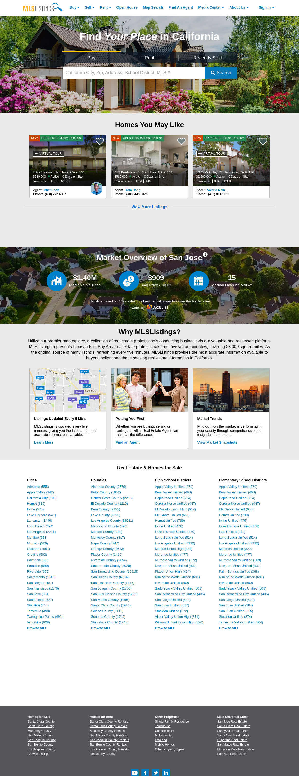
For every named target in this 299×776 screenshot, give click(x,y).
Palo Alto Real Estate (231, 754)
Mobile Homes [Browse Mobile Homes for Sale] (165, 744)
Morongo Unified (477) (171, 554)
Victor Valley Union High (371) (177, 617)
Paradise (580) (38, 566)
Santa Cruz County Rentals (108, 726)
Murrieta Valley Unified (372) (176, 560)
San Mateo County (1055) (110, 600)
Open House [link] (127, 7)
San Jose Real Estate (232, 721)
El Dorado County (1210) (109, 504)
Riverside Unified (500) (172, 583)
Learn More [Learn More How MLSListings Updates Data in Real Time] (43, 442)
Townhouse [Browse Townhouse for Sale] (163, 726)
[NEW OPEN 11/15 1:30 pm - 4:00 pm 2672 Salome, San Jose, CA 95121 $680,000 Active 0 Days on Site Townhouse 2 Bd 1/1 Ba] (67, 160)
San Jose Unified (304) (236, 605)
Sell (88, 7)
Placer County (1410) (107, 554)
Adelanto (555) (38, 487)
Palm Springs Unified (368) (239, 571)
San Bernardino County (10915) (114, 571)
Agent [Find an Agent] (181, 7)
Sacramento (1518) (41, 577)
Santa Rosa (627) (40, 600)
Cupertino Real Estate (232, 740)
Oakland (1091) (38, 549)
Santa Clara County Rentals (109, 721)
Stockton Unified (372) (171, 611)
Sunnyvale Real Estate (232, 731)
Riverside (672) (38, 571)
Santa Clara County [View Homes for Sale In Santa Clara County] (41, 721)
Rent (104, 7)
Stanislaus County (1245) (110, 622)
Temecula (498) (38, 611)
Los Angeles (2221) (41, 532)
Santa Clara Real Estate (233, 726)
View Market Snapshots (217, 442)
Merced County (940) (106, 532)
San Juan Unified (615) (236, 611)
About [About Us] (237, 7)
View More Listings (149, 207)
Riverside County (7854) (109, 560)
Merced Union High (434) (173, 549)
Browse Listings (38, 754)
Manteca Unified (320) (235, 549)
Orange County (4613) (107, 549)
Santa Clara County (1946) (111, 605)
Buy (73, 7)
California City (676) (42, 498)
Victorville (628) (38, 622)
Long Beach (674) (40, 526)
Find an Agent (128, 442)
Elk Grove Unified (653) (236, 509)
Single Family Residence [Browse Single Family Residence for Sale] (172, 721)
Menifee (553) (37, 537)
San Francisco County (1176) (112, 583)
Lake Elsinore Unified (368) (239, 526)
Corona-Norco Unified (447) (175, 504)
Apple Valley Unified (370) (174, 487)
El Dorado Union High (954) (175, 509)
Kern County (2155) (105, 509)
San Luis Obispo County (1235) (114, 594)
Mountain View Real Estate (235, 749)
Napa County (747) (105, 543)
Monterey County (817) (108, 537)
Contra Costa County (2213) (112, 498)
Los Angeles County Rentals (109, 749)
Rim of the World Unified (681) (177, 577)
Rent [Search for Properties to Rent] (149, 57)
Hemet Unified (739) (170, 520)
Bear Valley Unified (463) (173, 492)
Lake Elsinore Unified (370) (175, 532)
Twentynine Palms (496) (45, 617)
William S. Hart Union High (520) (179, 622)
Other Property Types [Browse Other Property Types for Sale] (169, 749)
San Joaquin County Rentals (109, 740)
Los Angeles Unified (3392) (175, 543)
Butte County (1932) (106, 492)
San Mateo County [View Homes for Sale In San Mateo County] (40, 735)
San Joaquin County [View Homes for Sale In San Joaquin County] (42, 740)
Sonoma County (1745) (108, 617)
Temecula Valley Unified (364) (241, 622)
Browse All (36, 628)
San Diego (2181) (40, 583)
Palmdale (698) (38, 560)
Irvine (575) (35, 509)
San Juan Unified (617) (172, 605)
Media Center (209, 7)
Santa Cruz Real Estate (233, 735)
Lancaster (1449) (39, 520)
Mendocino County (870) (109, 526)
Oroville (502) (37, 554)
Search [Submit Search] (221, 72)
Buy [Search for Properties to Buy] (91, 57)
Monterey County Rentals (107, 731)
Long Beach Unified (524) (174, 537)
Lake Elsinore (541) (41, 515)
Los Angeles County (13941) (112, 520)
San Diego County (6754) (110, 577)
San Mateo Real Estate (233, 744)
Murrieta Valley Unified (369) (240, 560)
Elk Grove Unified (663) (172, 515)
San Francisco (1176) (43, 588)
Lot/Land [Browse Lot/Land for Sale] (161, 740)
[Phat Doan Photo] (96, 186)
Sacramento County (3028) (111, 566)
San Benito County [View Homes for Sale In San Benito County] (40, 744)
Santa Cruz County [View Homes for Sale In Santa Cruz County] (41, 726)
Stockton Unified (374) (235, 617)
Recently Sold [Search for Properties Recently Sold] (207, 57)
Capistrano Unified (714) (173, 498)
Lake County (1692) (105, 515)
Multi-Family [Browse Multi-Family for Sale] (163, 735)
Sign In (265, 7)
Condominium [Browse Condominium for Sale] (164, 731)
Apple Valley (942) (40, 492)
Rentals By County (102, 754)
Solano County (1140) (107, 611)
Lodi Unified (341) (232, 532)
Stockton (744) (38, 605)
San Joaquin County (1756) (111, 588)
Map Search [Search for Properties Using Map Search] (153, 7)
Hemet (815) (36, 504)
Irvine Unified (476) (169, 526)
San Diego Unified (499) (173, 600)
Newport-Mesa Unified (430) (176, 566)
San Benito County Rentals (108, 744)
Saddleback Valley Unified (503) (178, 588)
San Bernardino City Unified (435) (180, 594)
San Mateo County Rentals (108, 735)
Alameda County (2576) (108, 487)
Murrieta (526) (37, 543)
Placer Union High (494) (173, 571)
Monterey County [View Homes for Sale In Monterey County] (39, 731)
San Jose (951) (38, 594)
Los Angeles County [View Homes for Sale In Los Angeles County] (41, 749)
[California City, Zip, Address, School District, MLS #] (133, 73)
